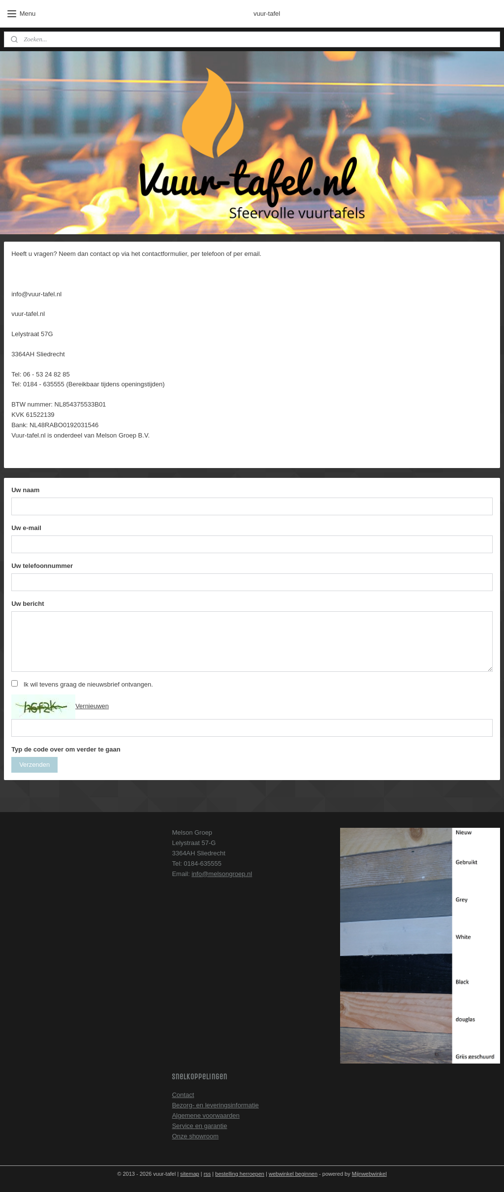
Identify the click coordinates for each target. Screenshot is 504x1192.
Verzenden (34, 764)
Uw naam (25, 490)
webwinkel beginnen (293, 1174)
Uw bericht (27, 603)
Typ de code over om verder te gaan (66, 749)
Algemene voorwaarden (205, 1115)
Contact (183, 1094)
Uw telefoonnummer (42, 565)
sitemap (189, 1174)
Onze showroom (195, 1136)
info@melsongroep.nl (221, 874)
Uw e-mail (26, 528)
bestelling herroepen (239, 1174)
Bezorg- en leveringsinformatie (215, 1105)
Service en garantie (199, 1125)
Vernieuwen (92, 706)
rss (207, 1174)
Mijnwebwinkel (369, 1174)
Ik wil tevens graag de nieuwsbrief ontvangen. (88, 684)
